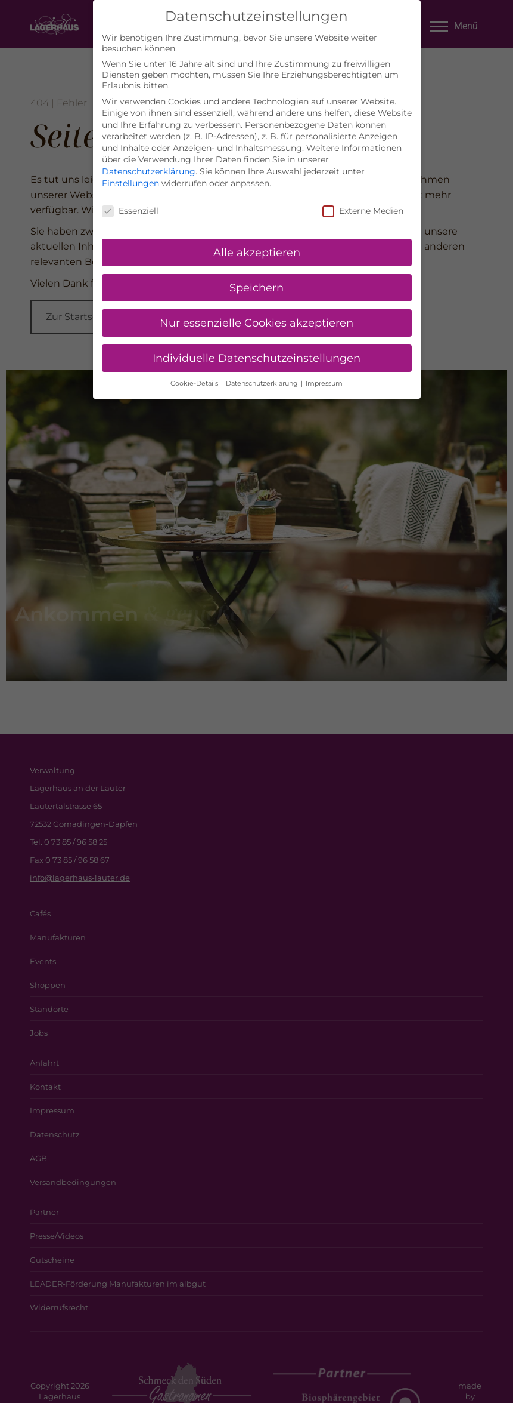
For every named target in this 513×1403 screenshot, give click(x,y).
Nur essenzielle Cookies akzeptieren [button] (256, 321)
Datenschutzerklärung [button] (263, 382)
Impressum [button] (324, 382)
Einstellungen (130, 182)
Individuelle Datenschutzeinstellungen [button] (256, 356)
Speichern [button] (256, 286)
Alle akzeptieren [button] (256, 251)
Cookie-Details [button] (195, 382)
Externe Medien (362, 209)
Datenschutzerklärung (148, 170)
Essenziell (130, 209)
